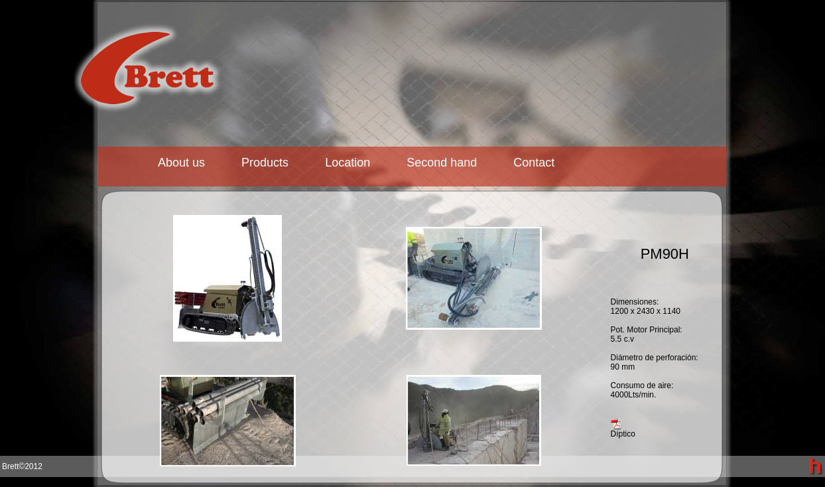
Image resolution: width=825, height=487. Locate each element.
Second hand (442, 162)
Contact (533, 162)
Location (347, 162)
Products (264, 162)
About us (181, 162)
